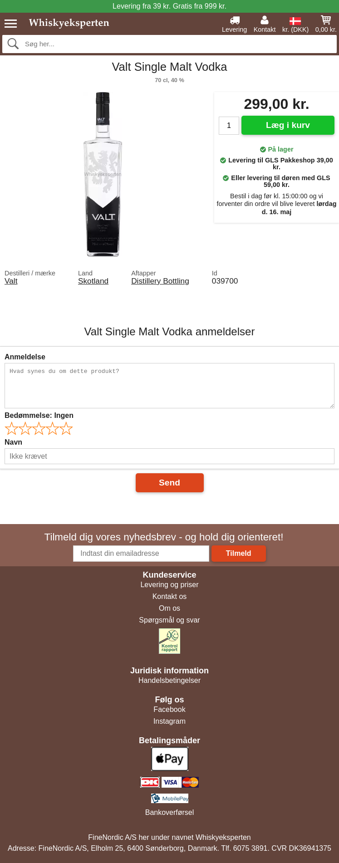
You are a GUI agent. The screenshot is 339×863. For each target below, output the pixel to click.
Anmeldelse (25, 357)
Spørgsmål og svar (169, 620)
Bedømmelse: (39, 415)
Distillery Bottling (160, 280)
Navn (13, 442)
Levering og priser (169, 584)
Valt (11, 280)
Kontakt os (169, 596)
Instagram (169, 721)
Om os (169, 608)
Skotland (93, 280)
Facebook (169, 709)
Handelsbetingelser (169, 680)
